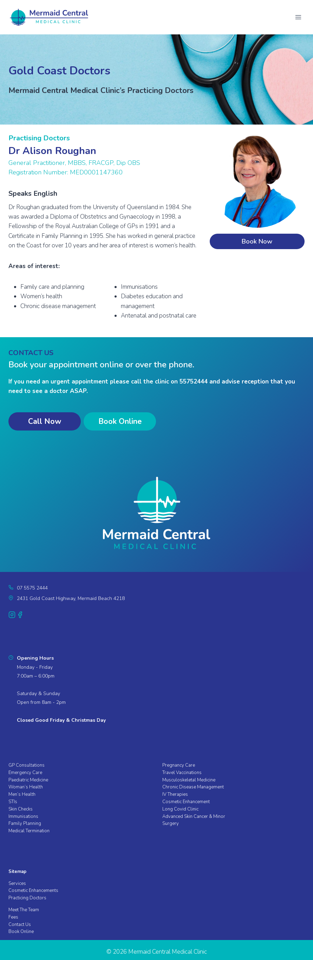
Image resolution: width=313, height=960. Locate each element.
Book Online (21, 931)
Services (17, 883)
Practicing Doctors (27, 898)
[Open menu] (298, 17)
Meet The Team (23, 910)
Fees (13, 917)
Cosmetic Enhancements (33, 890)
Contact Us (19, 924)
